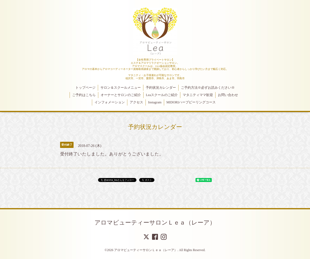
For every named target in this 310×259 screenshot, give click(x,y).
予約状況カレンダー (161, 88)
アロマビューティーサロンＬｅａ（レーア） (155, 222)
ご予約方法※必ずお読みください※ (208, 88)
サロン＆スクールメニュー (120, 88)
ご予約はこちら (84, 95)
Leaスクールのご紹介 (162, 95)
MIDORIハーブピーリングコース (190, 102)
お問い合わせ (228, 95)
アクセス (136, 102)
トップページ (85, 88)
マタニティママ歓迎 (198, 95)
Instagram (155, 102)
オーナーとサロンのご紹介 (121, 95)
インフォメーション (110, 102)
